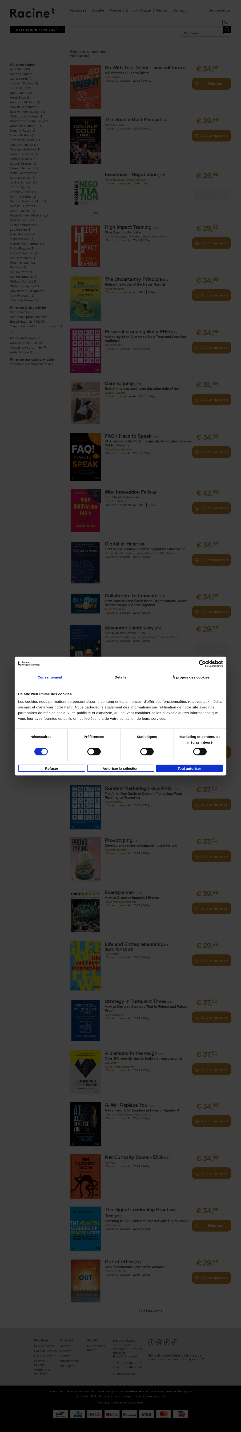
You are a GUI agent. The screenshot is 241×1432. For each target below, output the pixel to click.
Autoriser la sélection (121, 768)
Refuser (51, 768)
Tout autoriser (189, 768)
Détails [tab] (120, 677)
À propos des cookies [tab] (191, 677)
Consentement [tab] (49, 677)
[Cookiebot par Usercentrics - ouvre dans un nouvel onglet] (202, 663)
